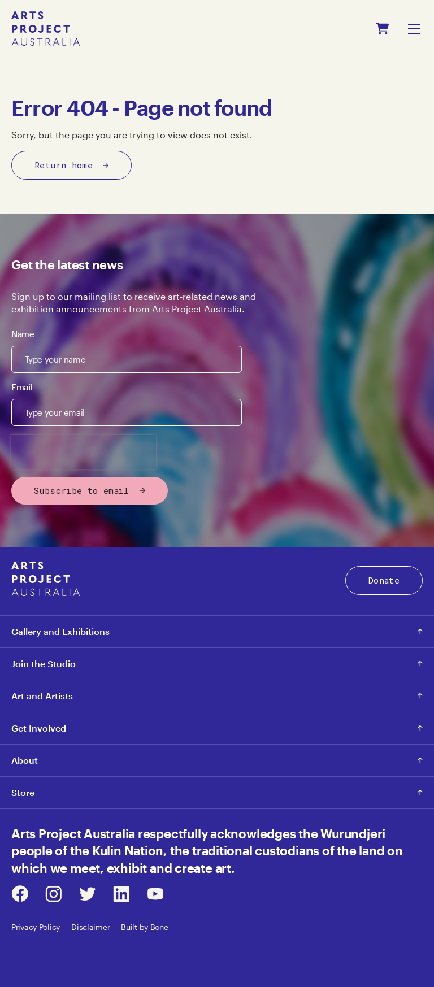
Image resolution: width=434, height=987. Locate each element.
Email (21, 387)
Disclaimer (90, 927)
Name (22, 334)
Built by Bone (144, 927)
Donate (384, 580)
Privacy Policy (35, 927)
